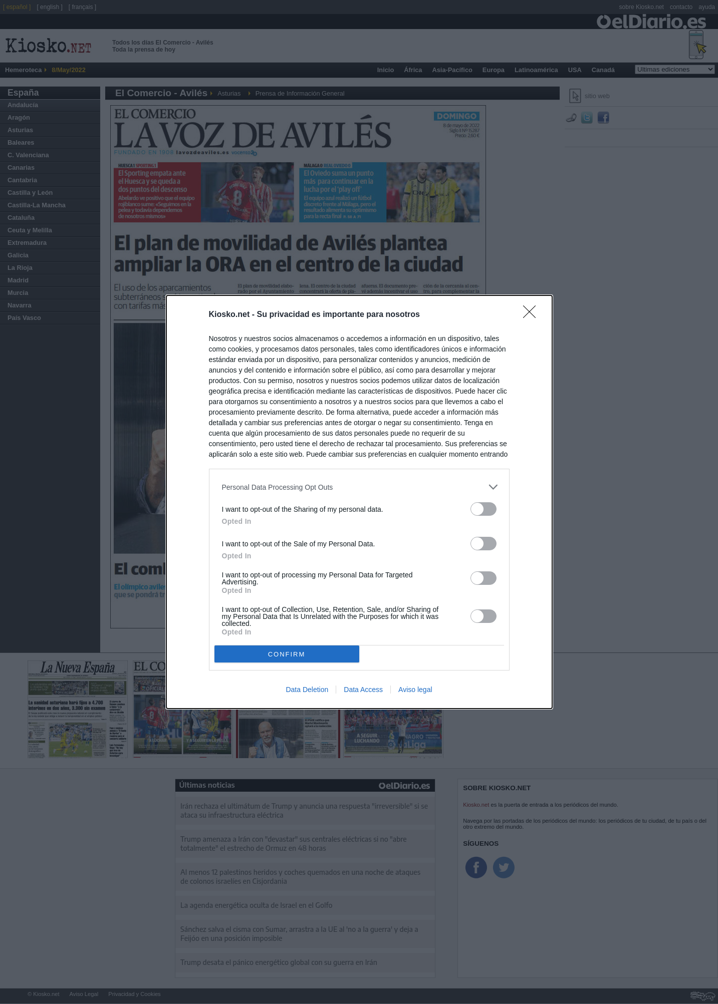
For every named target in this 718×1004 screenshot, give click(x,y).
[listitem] (359, 487)
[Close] (532, 314)
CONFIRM (287, 654)
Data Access (363, 690)
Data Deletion (307, 690)
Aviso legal (415, 690)
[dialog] (359, 502)
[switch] (483, 509)
